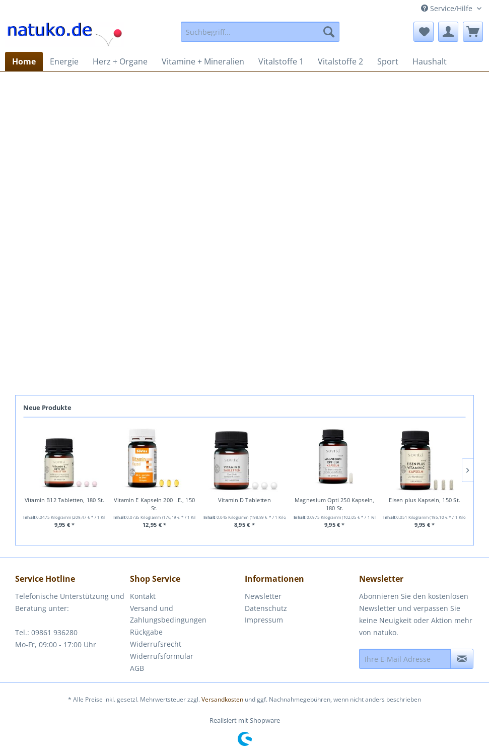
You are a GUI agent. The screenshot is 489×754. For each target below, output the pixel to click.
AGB (137, 668)
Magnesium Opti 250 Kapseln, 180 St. (335, 504)
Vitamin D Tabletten (244, 500)
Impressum (264, 620)
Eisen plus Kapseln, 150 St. (424, 500)
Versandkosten (222, 699)
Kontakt (143, 596)
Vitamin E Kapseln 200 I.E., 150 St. (154, 504)
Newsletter (263, 596)
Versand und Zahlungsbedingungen (168, 614)
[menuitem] (260, 32)
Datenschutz (266, 608)
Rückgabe (146, 632)
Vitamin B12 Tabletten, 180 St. (64, 500)
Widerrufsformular (161, 656)
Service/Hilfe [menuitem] (447, 8)
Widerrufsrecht (155, 644)
